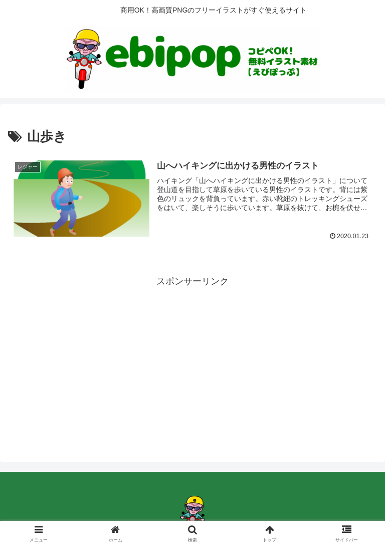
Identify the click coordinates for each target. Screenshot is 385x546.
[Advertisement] (192, 359)
